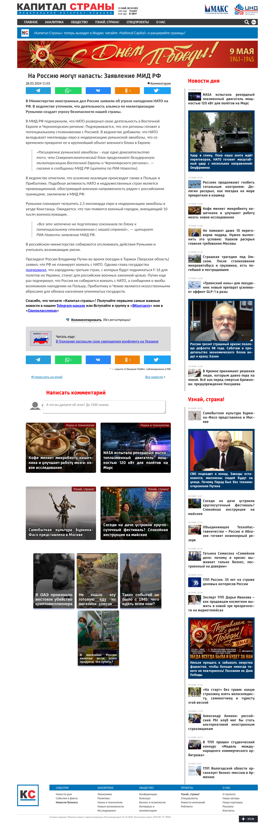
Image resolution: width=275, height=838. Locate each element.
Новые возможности (111, 806)
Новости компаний (193, 802)
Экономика (105, 794)
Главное (31, 22)
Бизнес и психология (152, 802)
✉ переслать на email (46, 377)
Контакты (229, 810)
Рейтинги (186, 806)
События (62, 788)
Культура (144, 798)
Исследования (107, 810)
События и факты (67, 798)
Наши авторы (231, 798)
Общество (79, 22)
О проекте (229, 794)
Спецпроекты (138, 22)
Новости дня (204, 80)
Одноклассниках (42, 310)
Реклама (228, 806)
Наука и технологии (80, 425)
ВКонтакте (141, 305)
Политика (104, 798)
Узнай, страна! (107, 22)
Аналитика (54, 22)
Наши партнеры (233, 802)
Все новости (154, 377)
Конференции (148, 794)
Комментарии (160, 83)
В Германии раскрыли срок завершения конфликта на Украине (107, 341)
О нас (160, 22)
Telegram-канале (71, 305)
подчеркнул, (36, 269)
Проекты (187, 788)
